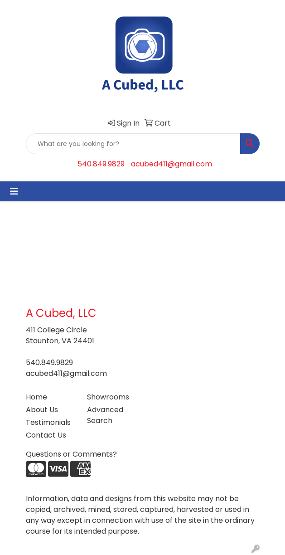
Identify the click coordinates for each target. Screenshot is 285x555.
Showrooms (108, 397)
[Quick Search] (133, 143)
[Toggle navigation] (14, 191)
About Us (42, 409)
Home (36, 397)
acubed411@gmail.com (171, 164)
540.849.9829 (101, 164)
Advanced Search (105, 415)
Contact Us (46, 435)
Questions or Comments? (71, 454)
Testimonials (48, 422)
